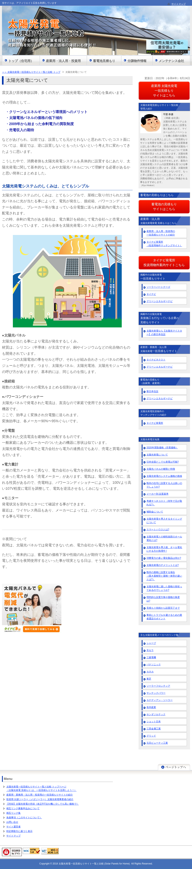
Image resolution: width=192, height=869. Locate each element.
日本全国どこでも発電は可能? (162, 461)
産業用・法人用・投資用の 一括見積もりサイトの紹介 (160, 233)
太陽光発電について (157, 454)
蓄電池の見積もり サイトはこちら (164, 207)
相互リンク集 (13, 813)
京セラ (150, 650)
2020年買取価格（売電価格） (162, 447)
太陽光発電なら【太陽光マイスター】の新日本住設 (164, 332)
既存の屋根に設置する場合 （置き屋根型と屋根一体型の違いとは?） (164, 576)
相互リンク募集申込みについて (23, 808)
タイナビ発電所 (154, 423)
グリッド (151, 735)
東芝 (148, 678)
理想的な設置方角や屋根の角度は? (163, 599)
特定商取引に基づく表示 (19, 831)
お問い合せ (12, 822)
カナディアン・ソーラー (159, 700)
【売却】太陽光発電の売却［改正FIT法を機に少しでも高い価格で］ (42, 803)
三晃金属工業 (153, 728)
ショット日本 (153, 721)
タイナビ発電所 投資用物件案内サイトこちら (164, 263)
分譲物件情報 (136, 61)
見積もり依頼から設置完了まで (163, 608)
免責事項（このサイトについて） (24, 817)
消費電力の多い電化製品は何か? (163, 558)
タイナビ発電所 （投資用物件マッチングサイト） (164, 244)
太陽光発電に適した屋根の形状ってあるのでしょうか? (164, 588)
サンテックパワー (155, 693)
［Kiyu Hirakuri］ (148, 185)
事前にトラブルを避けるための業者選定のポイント (164, 617)
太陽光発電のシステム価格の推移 (164, 476)
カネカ (150, 671)
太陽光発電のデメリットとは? (162, 565)
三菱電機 (151, 657)
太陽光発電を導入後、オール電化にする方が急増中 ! (164, 549)
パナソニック (153, 664)
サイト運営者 (13, 826)
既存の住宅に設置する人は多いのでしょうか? (164, 485)
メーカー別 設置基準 (157, 493)
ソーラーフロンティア (158, 686)
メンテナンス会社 (171, 61)
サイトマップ (13, 835)
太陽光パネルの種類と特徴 (160, 469)
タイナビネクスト (155, 359)
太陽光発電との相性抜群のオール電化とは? (164, 538)
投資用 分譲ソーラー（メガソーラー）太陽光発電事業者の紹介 (39, 799)
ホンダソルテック (155, 714)
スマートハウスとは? (157, 529)
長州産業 (151, 707)
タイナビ (151, 294)
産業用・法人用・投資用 (63, 61)
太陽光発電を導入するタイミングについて (164, 520)
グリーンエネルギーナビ (159, 301)
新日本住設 (152, 391)
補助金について (154, 511)
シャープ (151, 643)
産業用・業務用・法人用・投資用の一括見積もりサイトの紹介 (39, 794)
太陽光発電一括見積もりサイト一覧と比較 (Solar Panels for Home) (95, 863)
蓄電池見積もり (104, 61)
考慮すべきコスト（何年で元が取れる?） (164, 503)
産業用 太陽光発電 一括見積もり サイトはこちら (164, 90)
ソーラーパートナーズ (158, 287)
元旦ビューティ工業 (157, 743)
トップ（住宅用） (21, 61)
